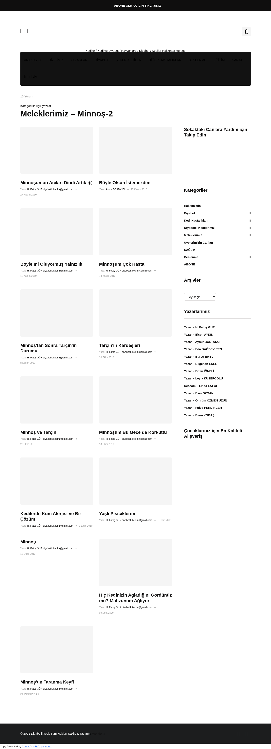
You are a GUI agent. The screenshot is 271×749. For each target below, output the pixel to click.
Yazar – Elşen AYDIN (198, 334)
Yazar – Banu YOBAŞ (199, 415)
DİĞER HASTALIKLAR (165, 60)
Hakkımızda (192, 205)
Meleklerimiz (193, 235)
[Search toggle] (246, 31)
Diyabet (189, 213)
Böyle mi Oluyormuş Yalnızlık (51, 264)
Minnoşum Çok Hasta (121, 264)
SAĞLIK (190, 249)
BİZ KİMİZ (56, 60)
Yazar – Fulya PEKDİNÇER (203, 407)
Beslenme (191, 257)
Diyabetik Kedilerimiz (199, 227)
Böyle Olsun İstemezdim (125, 182)
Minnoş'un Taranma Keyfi (47, 682)
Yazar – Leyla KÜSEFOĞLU (203, 378)
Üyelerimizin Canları (198, 242)
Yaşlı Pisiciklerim (117, 513)
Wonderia (98, 733)
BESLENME (197, 60)
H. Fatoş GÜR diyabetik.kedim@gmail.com (50, 189)
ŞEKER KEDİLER (128, 60)
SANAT (237, 60)
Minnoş (28, 541)
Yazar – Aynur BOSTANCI (202, 341)
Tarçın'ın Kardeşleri (119, 345)
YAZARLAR (79, 60)
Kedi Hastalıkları (196, 220)
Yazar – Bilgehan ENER (200, 364)
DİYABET (101, 60)
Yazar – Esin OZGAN (199, 393)
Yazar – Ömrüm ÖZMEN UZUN (205, 400)
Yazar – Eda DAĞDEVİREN (203, 349)
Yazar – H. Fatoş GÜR (199, 327)
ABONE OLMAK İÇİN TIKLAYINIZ (137, 5)
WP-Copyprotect (42, 746)
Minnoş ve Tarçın (38, 432)
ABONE (189, 264)
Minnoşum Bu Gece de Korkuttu (133, 432)
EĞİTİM (219, 60)
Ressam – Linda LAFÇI (200, 386)
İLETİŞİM (31, 77)
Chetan (26, 746)
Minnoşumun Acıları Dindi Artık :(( (56, 182)
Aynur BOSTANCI (115, 189)
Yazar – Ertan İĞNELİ (199, 371)
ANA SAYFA (33, 60)
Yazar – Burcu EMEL (198, 356)
